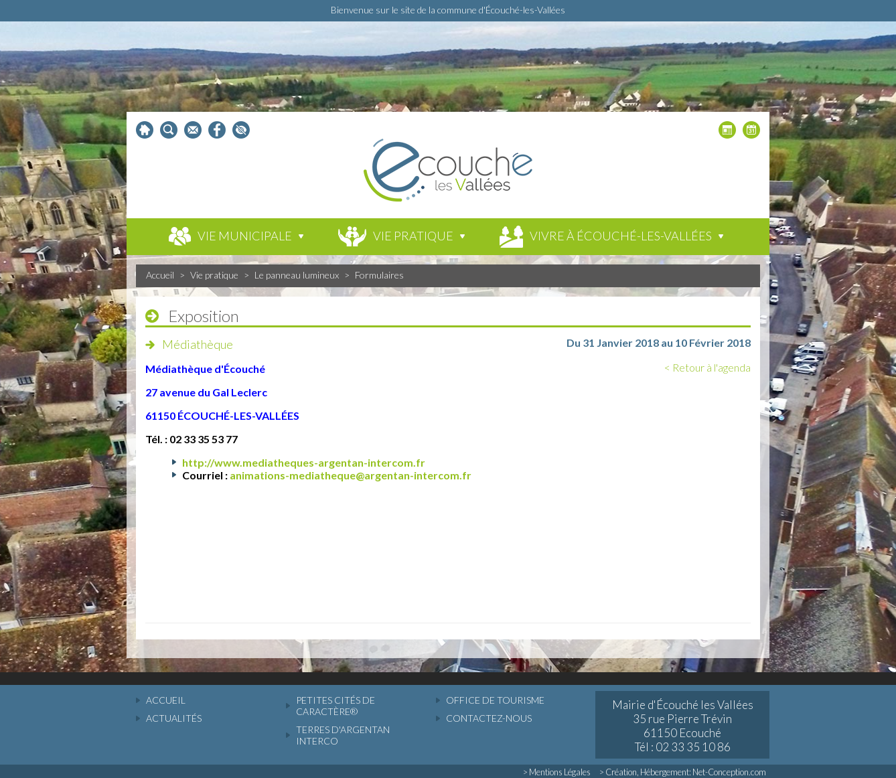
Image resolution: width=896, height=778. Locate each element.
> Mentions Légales (557, 772)
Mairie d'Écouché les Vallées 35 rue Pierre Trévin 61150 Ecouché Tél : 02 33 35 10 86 (682, 726)
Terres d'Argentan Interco (343, 735)
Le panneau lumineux (296, 275)
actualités (174, 718)
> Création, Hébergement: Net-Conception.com (682, 772)
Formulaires (379, 275)
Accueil (160, 275)
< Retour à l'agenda (707, 367)
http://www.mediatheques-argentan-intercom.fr (303, 462)
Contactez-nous (489, 718)
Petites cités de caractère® (335, 705)
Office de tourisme (495, 700)
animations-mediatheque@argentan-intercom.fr (350, 475)
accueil (165, 700)
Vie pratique (214, 275)
